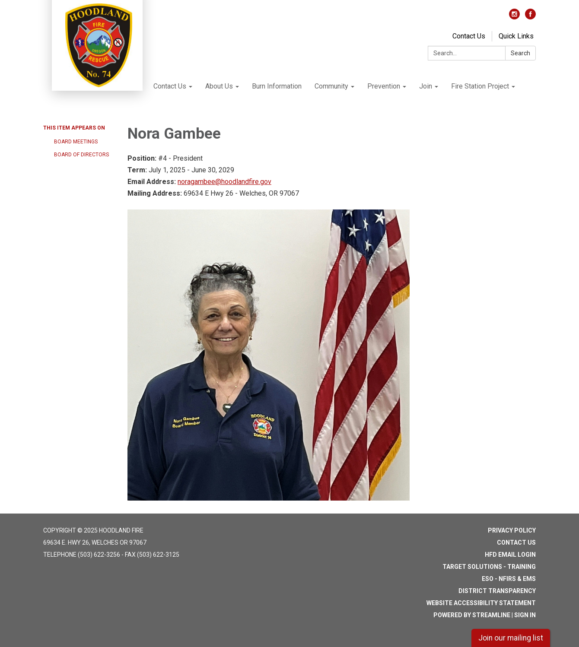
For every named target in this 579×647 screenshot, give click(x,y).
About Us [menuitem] (219, 86)
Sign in (525, 615)
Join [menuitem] (425, 86)
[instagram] (514, 17)
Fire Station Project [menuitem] (480, 86)
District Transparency (497, 590)
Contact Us (468, 36)
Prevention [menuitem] (383, 86)
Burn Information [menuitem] (277, 86)
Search (520, 53)
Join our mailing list (510, 638)
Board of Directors (81, 155)
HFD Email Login (510, 554)
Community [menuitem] (331, 86)
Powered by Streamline (471, 615)
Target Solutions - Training (489, 566)
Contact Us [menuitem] (169, 86)
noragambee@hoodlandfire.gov (224, 182)
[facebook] (530, 17)
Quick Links (516, 36)
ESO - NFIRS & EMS (509, 578)
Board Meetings (76, 142)
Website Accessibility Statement (481, 602)
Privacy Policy (512, 530)
